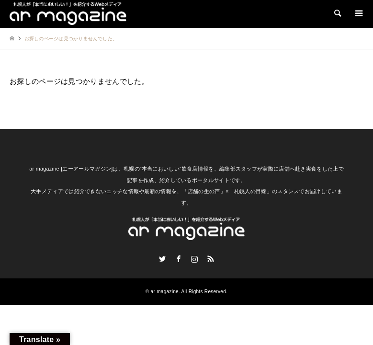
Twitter (162, 258)
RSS (210, 258)
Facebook (178, 258)
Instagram (194, 258)
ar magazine (165, 291)
